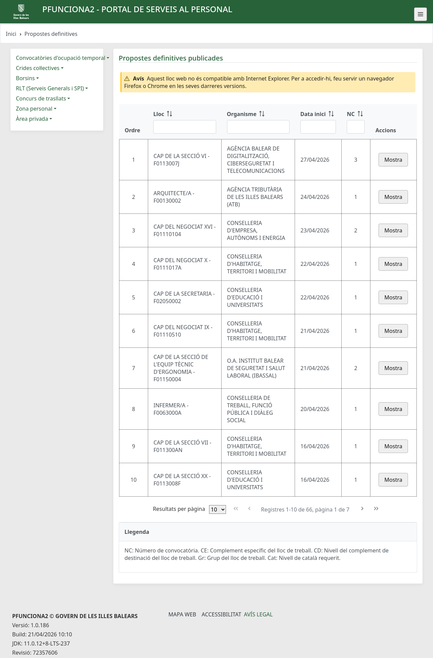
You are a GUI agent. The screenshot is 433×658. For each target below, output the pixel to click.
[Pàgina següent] (362, 508)
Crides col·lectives (38, 68)
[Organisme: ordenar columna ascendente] (258, 121)
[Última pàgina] (376, 508)
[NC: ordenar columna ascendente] (355, 121)
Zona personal (34, 108)
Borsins (25, 78)
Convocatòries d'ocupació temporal (60, 58)
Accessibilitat (221, 614)
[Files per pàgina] (217, 509)
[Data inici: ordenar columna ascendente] (318, 121)
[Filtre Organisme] (258, 127)
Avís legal (258, 614)
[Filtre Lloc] (184, 127)
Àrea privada (32, 118)
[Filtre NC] (356, 127)
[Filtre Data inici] (318, 127)
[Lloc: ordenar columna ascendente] (184, 121)
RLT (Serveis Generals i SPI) (50, 88)
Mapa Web (182, 614)
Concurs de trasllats (41, 98)
